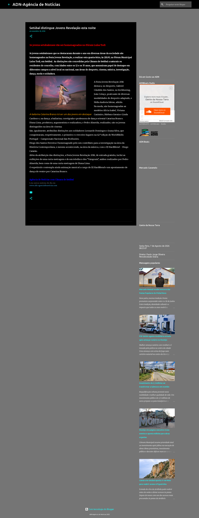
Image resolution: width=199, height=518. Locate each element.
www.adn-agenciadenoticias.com (43, 185)
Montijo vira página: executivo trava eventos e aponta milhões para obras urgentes (154, 433)
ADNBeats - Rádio (158, 124)
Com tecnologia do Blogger (99, 509)
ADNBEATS (144, 124)
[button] (30, 36)
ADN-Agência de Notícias (36, 4)
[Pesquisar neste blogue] (178, 4)
